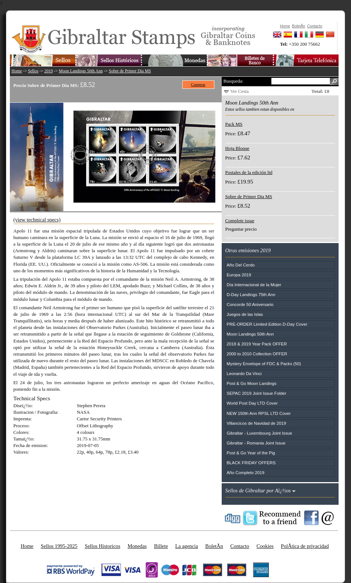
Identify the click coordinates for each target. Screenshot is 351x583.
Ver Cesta (239, 91)
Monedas (136, 546)
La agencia (186, 546)
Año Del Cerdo (241, 264)
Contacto (239, 546)
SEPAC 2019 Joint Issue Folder (257, 393)
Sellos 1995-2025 (59, 546)
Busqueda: (234, 81)
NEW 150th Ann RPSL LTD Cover (259, 413)
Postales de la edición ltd (248, 172)
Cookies (265, 546)
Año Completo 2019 (245, 472)
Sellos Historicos (102, 546)
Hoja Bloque (237, 148)
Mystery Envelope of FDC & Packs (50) (264, 363)
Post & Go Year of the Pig (251, 452)
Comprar (198, 84)
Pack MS (234, 124)
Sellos (33, 71)
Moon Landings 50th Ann (81, 71)
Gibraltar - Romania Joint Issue (256, 442)
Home (17, 71)
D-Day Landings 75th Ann (251, 294)
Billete (161, 546)
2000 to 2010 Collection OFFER (257, 353)
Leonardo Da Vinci (244, 373)
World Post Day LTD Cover (252, 403)
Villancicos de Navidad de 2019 (256, 423)
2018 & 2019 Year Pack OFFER (257, 343)
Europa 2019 (239, 274)
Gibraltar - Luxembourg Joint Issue (259, 433)
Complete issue (240, 220)
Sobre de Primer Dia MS (130, 71)
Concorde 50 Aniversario (250, 304)
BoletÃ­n (214, 546)
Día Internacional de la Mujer (254, 284)
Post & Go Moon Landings (251, 383)
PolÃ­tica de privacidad (305, 546)
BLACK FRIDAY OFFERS (251, 462)
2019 (48, 71)
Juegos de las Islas (245, 314)
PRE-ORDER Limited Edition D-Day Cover (267, 324)
